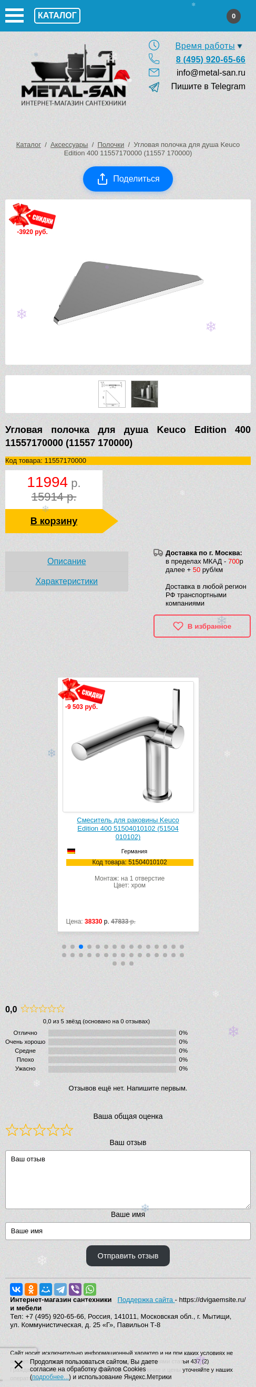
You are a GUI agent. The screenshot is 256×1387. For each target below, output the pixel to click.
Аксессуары (69, 145)
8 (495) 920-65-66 (210, 59)
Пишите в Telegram (203, 86)
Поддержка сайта (146, 1300)
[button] (64, 947)
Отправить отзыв (128, 1256)
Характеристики (66, 581)
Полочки (111, 145)
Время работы (205, 45)
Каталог (57, 15)
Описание (66, 561)
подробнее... (50, 1377)
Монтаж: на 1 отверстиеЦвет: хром (129, 874)
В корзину (53, 521)
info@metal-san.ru (211, 72)
